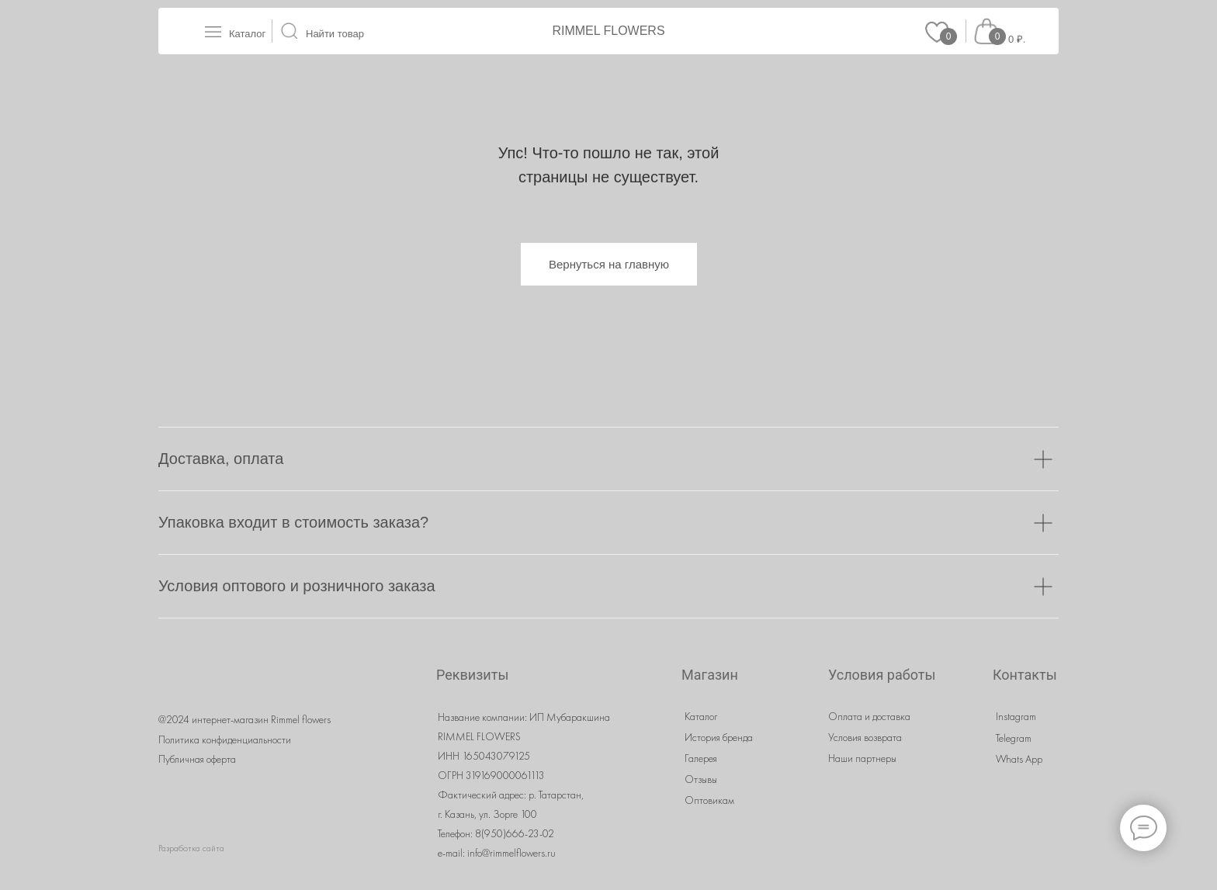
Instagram (1016, 716)
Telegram (1014, 738)
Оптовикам (709, 800)
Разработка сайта (191, 848)
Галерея (701, 758)
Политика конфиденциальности (224, 739)
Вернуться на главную (609, 264)
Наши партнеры (862, 758)
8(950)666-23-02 (514, 833)
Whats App (1019, 759)
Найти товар (335, 34)
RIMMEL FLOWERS (608, 30)
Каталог (247, 34)
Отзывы (701, 779)
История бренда (719, 737)
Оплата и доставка (869, 716)
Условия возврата (865, 737)
